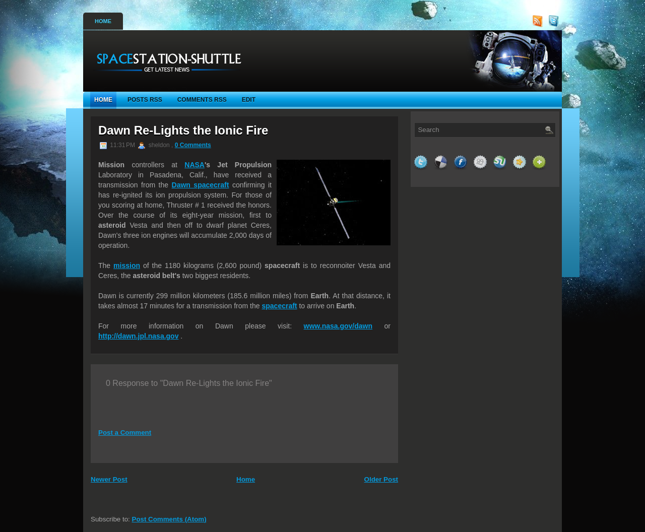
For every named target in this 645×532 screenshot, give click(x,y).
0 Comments (193, 145)
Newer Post (109, 479)
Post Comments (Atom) (169, 519)
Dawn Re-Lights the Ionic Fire (183, 130)
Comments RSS (202, 99)
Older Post (381, 479)
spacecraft (279, 306)
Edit (248, 99)
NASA (194, 165)
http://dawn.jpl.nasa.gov (138, 336)
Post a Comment (124, 432)
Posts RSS (144, 99)
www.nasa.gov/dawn (338, 326)
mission (126, 265)
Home (103, 21)
